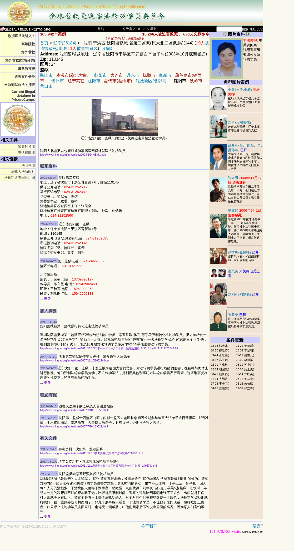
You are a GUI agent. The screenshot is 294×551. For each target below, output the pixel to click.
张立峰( (249, 388)
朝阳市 (101, 75)
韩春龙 (223, 345)
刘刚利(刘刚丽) (243, 294)
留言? (257, 526)
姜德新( (249, 345)
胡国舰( (224, 369)
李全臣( (224, 383)
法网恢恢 (28, 165)
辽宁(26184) (64, 43)
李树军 (248, 359)
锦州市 (57, 81)
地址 (253, 29)
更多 (47, 298)
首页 (44, 43)
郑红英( (249, 374)
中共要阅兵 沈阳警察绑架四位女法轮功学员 (252, 49)
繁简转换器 (26, 147)
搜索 (245, 29)
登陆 (101, 29)
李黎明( (249, 350)
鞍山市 (46, 75)
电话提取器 (26, 153)
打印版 (107, 49)
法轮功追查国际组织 (19, 178)
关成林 (223, 364)
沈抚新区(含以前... (153, 81)
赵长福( (224, 374)
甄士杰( (249, 369)
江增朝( (224, 388)
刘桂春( (249, 378)
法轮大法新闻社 (23, 172)
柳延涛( (224, 350)
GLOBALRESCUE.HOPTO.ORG (25, 30)
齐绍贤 (223, 378)
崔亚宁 (237, 315)
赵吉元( (249, 355)
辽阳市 (94, 81)
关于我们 (149, 526)
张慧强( (224, 355)
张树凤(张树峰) (243, 252)
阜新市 (165, 75)
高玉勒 (223, 359)
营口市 (46, 86)
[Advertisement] (113, 545)
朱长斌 (248, 383)
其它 (260, 29)
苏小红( (249, 364)
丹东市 (133, 75)
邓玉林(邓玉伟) (239, 123)
